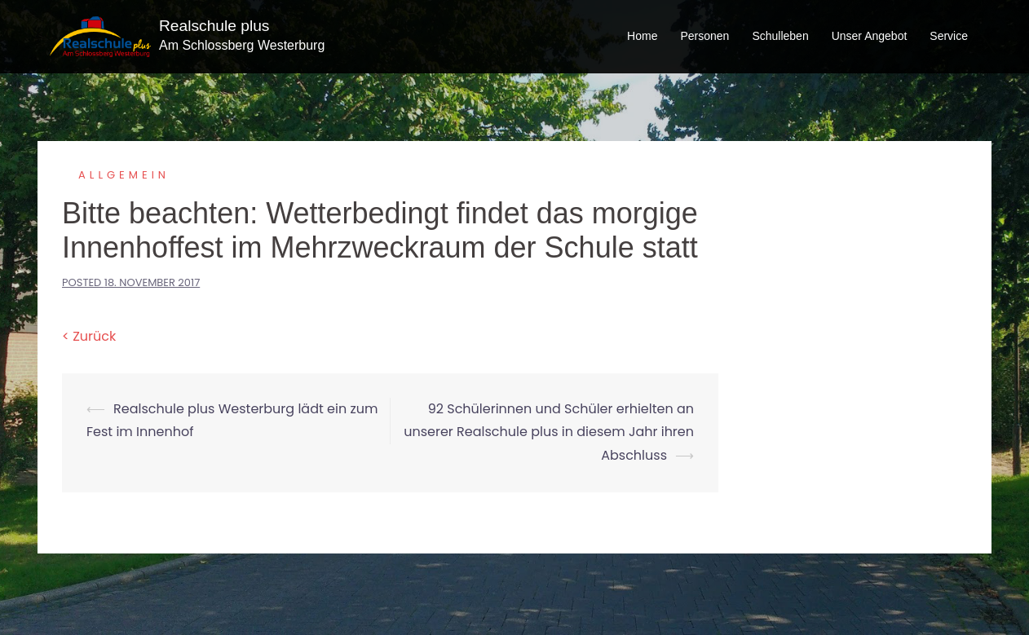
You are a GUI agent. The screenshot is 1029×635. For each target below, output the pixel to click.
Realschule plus (214, 25)
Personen (704, 35)
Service (949, 35)
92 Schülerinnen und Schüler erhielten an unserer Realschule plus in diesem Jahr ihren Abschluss (549, 432)
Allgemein (124, 175)
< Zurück (89, 336)
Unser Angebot (870, 35)
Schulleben (780, 35)
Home (642, 35)
